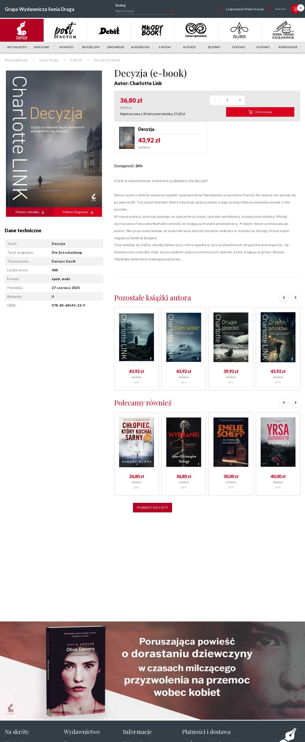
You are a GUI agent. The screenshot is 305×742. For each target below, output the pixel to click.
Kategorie (41, 47)
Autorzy (189, 47)
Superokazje (288, 47)
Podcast (238, 47)
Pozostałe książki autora (152, 296)
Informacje (137, 731)
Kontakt (263, 47)
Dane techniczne (23, 230)
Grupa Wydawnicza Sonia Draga (39, 9)
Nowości (66, 47)
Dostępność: (128, 164)
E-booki (165, 47)
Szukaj (115, 5)
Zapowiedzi (115, 47)
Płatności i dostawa (206, 731)
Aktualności (17, 47)
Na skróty (17, 731)
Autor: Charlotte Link (138, 83)
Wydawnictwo (82, 731)
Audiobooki (140, 47)
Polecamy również (143, 400)
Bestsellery (91, 47)
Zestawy (214, 47)
